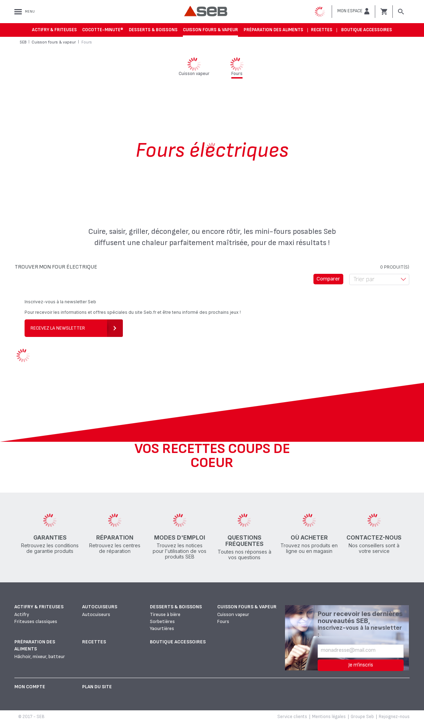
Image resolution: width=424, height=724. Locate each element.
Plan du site (97, 687)
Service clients (292, 716)
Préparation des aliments (273, 30)
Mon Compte (29, 687)
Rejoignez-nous (394, 716)
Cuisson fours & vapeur (210, 30)
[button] (353, 11)
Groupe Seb (362, 716)
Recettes (321, 30)
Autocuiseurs (99, 607)
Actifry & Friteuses (54, 30)
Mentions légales (329, 716)
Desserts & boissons (153, 30)
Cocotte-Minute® (102, 30)
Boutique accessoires (366, 30)
